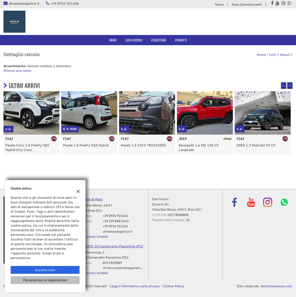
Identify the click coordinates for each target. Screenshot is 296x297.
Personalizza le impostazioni (45, 280)
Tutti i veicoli (279, 54)
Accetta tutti (45, 269)
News (219, 4)
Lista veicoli (134, 40)
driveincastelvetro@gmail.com (125, 267)
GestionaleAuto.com (277, 286)
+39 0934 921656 (64, 3)
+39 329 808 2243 (116, 221)
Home (113, 40)
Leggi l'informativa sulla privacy (135, 286)
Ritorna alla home (17, 70)
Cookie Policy (173, 286)
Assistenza (158, 40)
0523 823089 (112, 262)
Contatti (181, 40)
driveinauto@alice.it (24, 3)
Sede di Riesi (93, 199)
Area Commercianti (247, 4)
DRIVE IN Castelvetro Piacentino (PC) (113, 246)
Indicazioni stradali (93, 236)
